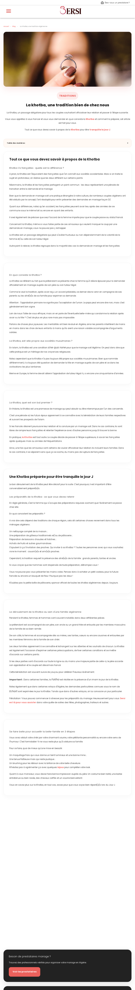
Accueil (6, 26)
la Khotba (27, 437)
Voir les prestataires (25, 971)
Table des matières (16, 143)
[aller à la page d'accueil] (70, 16)
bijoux (60, 767)
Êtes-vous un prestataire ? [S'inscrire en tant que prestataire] (115, 2)
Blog (14, 26)
